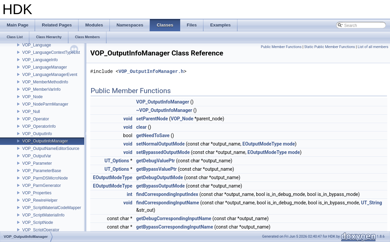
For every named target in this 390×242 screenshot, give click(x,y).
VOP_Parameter (37, 163)
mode (289, 144)
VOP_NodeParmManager (45, 104)
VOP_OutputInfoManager (45, 141)
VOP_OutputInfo (37, 133)
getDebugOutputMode (159, 177)
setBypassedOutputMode (163, 152)
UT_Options (116, 160)
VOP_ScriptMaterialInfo (43, 215)
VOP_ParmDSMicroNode (45, 178)
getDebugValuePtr (155, 160)
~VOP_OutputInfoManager (164, 110)
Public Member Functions (281, 47)
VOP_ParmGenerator (41, 185)
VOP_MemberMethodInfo (45, 82)
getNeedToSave (152, 135)
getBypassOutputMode (160, 186)
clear (141, 127)
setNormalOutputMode (160, 144)
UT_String (371, 202)
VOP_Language (36, 45)
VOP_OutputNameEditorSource (50, 148)
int (129, 194)
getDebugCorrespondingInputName (173, 218)
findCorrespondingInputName (167, 202)
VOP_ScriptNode (37, 222)
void (127, 118)
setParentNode (152, 118)
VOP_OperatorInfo (39, 126)
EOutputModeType (262, 144)
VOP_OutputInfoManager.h (151, 71)
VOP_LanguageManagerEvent (49, 74)
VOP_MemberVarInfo (41, 89)
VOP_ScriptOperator (40, 230)
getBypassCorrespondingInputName (174, 227)
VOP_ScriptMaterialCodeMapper (51, 207)
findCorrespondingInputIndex (167, 194)
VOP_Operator (35, 119)
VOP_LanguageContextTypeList (51, 52)
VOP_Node (32, 96)
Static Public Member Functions (329, 47)
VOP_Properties (37, 193)
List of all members (373, 47)
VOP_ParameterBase (41, 170)
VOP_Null (31, 111)
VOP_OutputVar (36, 156)
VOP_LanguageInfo (40, 59)
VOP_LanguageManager (44, 67)
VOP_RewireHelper (40, 200)
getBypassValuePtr (156, 169)
